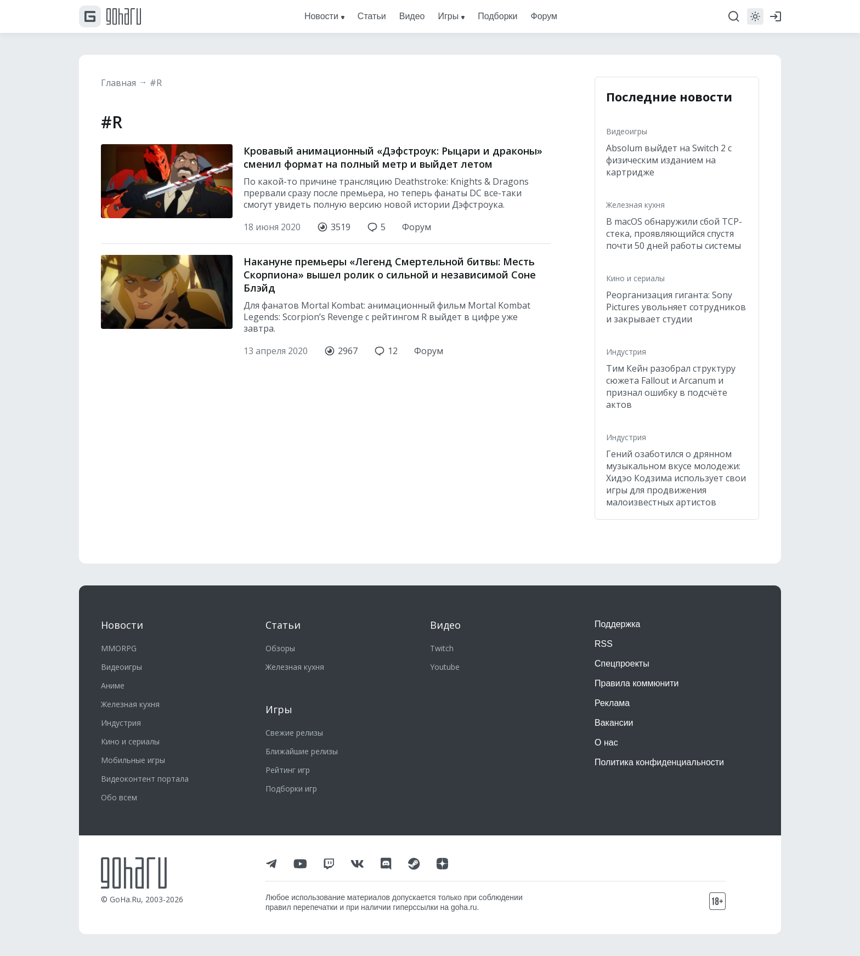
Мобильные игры (133, 760)
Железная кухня (635, 205)
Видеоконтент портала (145, 778)
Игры (278, 709)
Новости (122, 624)
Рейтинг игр (287, 770)
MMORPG (119, 648)
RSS (604, 643)
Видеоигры (626, 131)
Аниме (113, 685)
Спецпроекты (622, 663)
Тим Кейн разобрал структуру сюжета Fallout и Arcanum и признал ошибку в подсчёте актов (670, 386)
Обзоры (280, 648)
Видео (445, 624)
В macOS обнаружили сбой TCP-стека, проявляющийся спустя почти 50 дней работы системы (674, 233)
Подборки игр (291, 788)
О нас (606, 742)
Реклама (612, 703)
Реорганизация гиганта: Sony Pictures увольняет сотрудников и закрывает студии (676, 307)
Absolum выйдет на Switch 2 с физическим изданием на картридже (669, 160)
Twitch (442, 648)
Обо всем (119, 797)
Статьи (283, 624)
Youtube (445, 667)
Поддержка (617, 624)
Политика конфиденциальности (659, 762)
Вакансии (614, 722)
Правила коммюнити (637, 683)
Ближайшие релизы (301, 751)
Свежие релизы (294, 732)
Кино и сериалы (635, 278)
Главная (118, 83)
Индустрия (626, 351)
